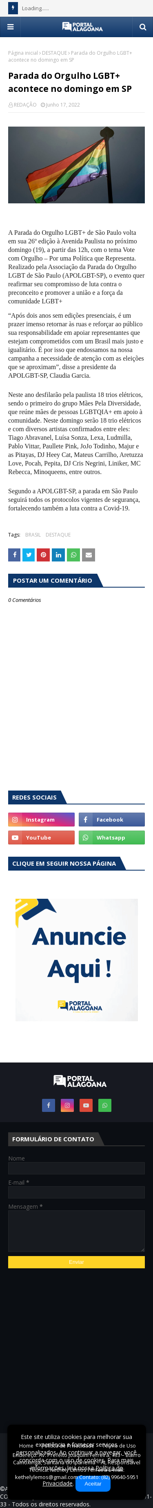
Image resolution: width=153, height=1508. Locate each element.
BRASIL (33, 534)
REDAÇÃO (25, 104)
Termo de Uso (119, 1445)
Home (26, 1445)
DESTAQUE (54, 52)
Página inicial (23, 52)
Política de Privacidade (68, 1445)
